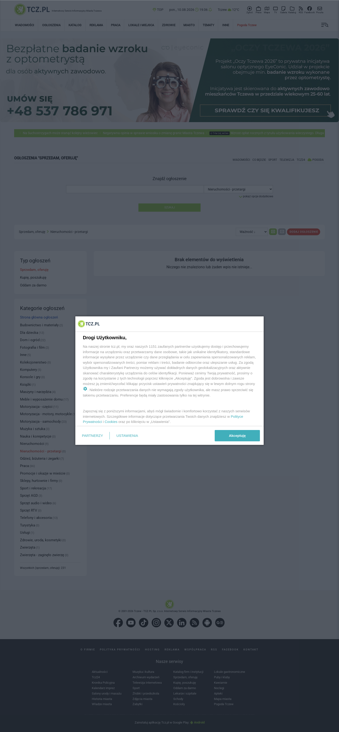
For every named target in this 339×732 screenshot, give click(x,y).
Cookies (111, 422)
